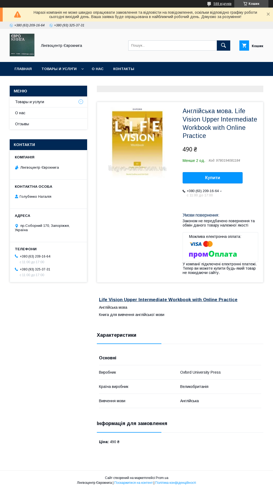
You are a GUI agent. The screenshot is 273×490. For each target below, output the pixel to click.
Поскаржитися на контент (133, 483)
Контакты (123, 69)
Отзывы (22, 124)
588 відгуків (223, 4)
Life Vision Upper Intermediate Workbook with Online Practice (168, 299)
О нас (98, 69)
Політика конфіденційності (175, 483)
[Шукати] (223, 45)
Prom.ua (162, 478)
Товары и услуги (59, 69)
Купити (212, 177)
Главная (23, 69)
